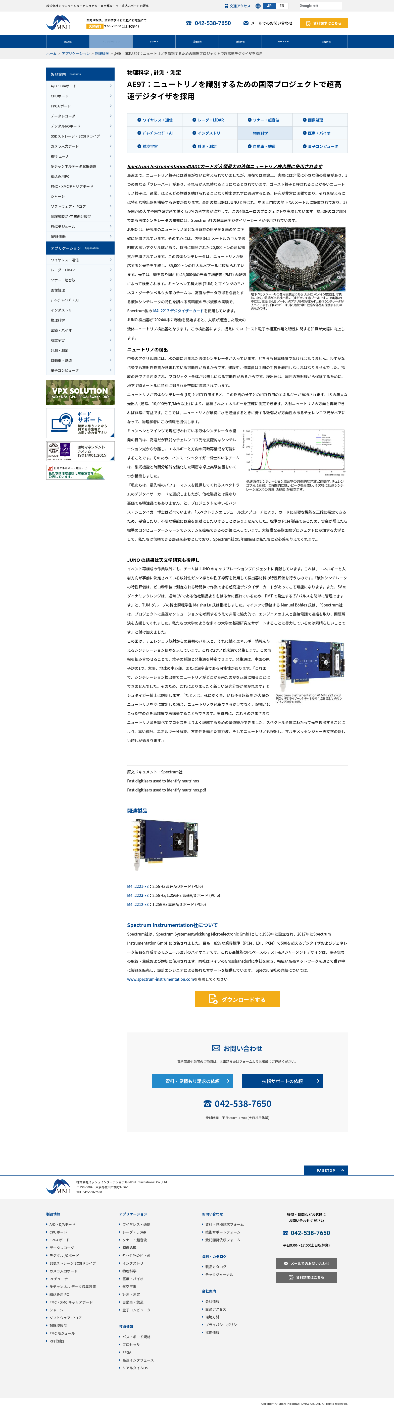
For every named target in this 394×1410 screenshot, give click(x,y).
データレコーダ (63, 115)
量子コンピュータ (65, 370)
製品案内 (67, 41)
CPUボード (59, 95)
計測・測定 (123, 53)
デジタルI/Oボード (65, 126)
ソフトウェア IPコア (66, 1317)
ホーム (51, 53)
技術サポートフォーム (222, 1232)
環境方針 (212, 1316)
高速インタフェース (138, 1360)
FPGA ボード (61, 105)
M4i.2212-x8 (138, 904)
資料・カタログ (214, 1256)
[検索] (321, 6)
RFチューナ (60, 156)
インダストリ (61, 310)
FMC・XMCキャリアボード (72, 186)
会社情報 (326, 41)
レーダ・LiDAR (63, 269)
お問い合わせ (243, 1048)
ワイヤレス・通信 (65, 259)
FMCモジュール (63, 226)
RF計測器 (58, 236)
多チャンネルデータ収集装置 (73, 166)
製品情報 (53, 1213)
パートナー (283, 41)
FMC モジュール (62, 1333)
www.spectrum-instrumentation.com (160, 979)
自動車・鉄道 (61, 360)
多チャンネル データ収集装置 (73, 1286)
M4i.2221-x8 (138, 886)
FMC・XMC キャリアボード (71, 1302)
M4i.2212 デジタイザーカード (178, 310)
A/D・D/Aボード (64, 85)
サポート (154, 41)
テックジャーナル (219, 1274)
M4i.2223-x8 (138, 895)
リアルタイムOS (135, 1367)
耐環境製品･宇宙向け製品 (71, 216)
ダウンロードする (243, 999)
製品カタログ (215, 1266)
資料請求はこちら (327, 23)
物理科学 (102, 53)
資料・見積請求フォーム (224, 1224)
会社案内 (209, 1291)
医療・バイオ (61, 330)
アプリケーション (111, 41)
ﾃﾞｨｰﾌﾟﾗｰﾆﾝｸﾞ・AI (65, 299)
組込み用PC (60, 176)
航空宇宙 (58, 340)
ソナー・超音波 (63, 279)
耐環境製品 (58, 1325)
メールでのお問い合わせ (271, 23)
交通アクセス (240, 5)
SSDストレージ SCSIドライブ (73, 1263)
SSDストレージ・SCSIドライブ (75, 136)
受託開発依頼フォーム (222, 1239)
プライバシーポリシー (222, 1324)
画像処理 (58, 289)
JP (269, 6)
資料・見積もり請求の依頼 (192, 1081)
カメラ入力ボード (65, 146)
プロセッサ (131, 1344)
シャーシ (58, 196)
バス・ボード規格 (136, 1336)
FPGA (126, 1352)
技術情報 (240, 41)
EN (282, 6)
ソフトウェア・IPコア (68, 206)
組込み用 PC (59, 1294)
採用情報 (212, 1332)
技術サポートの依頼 (282, 1081)
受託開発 (197, 41)
